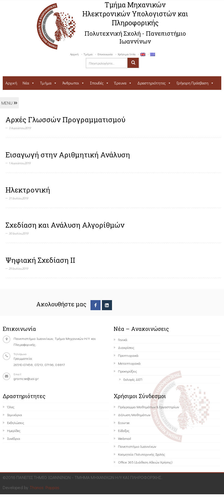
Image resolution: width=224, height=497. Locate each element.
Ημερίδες (13, 430)
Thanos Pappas (44, 487)
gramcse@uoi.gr (26, 378)
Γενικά (122, 339)
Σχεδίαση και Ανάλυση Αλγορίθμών (65, 225)
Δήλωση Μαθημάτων (134, 414)
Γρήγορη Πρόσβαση (192, 83)
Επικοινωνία (105, 54)
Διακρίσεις (126, 347)
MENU (9, 103)
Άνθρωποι (70, 83)
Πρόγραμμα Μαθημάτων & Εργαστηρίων (148, 406)
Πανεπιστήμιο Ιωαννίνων (137, 446)
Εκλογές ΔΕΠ (132, 379)
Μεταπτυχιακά (129, 363)
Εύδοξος (123, 430)
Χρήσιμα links (126, 54)
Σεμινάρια (14, 414)
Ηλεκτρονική (27, 189)
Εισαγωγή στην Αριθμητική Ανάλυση (67, 154)
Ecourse (124, 422)
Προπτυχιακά (128, 355)
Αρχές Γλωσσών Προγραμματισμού (65, 119)
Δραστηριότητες (151, 83)
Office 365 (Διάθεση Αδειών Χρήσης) (145, 462)
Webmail (124, 438)
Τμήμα (88, 54)
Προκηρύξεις (127, 371)
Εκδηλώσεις (15, 422)
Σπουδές (97, 83)
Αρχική (74, 54)
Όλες (10, 406)
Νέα (26, 83)
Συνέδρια (13, 438)
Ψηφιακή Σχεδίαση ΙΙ (40, 260)
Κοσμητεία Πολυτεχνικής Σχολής (141, 454)
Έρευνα (120, 83)
